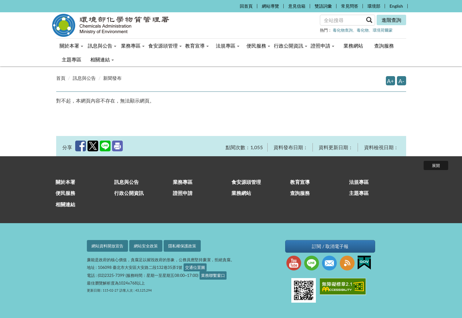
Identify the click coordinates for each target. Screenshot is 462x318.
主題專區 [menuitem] (71, 59)
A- (401, 81)
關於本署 (65, 182)
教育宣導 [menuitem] (197, 45)
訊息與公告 (84, 78)
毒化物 (363, 30)
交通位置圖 (195, 267)
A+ (390, 81)
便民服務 (65, 193)
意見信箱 (296, 6)
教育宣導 (300, 182)
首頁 (60, 78)
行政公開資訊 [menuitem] (290, 45)
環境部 (373, 6)
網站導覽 (270, 6)
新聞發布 (112, 78)
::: (233, 5)
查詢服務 (300, 193)
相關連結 (65, 204)
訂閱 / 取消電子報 (330, 246)
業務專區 (182, 182)
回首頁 (246, 6)
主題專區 (359, 193)
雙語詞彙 (323, 6)
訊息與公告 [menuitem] (102, 45)
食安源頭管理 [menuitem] (165, 45)
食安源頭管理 (246, 182)
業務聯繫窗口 (213, 275)
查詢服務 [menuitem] (384, 45)
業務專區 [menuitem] (133, 45)
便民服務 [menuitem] (258, 45)
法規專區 (359, 182)
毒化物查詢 (343, 30)
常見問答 (349, 6)
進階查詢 (391, 20)
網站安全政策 (146, 245)
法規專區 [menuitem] (227, 45)
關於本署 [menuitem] (71, 45)
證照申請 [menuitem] (322, 45)
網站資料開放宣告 (107, 245)
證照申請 (182, 193)
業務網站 (241, 193)
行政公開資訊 (129, 193)
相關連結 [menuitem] (102, 59)
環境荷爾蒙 (383, 30)
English (396, 6)
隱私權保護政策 (182, 245)
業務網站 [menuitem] (353, 45)
